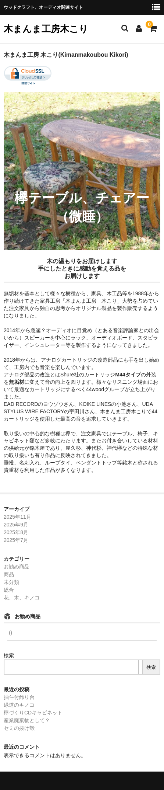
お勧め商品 (16, 567)
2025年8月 (16, 532)
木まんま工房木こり (46, 29)
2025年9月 (16, 525)
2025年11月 (17, 517)
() (9, 633)
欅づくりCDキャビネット (33, 713)
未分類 (11, 582)
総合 (9, 590)
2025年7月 (16, 540)
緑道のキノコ (19, 705)
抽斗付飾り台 (19, 697)
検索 (9, 655)
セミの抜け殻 (19, 728)
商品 (9, 574)
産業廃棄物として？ (27, 720)
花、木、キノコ (22, 598)
